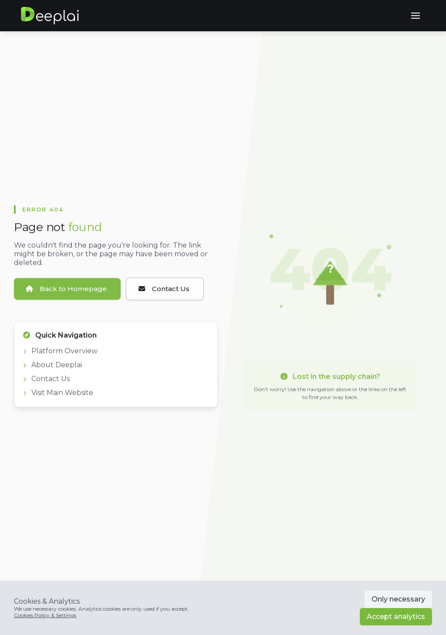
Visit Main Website (58, 395)
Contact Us (46, 382)
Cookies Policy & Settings (45, 615)
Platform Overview (60, 354)
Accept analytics (396, 616)
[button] (415, 15)
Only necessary (398, 599)
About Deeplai (52, 368)
